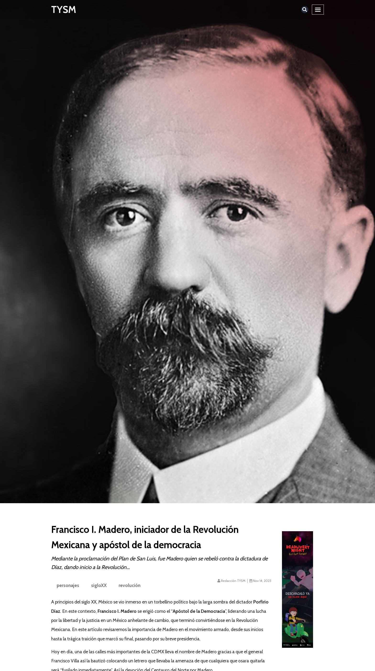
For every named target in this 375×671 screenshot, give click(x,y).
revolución (129, 585)
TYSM (63, 9)
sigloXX (99, 585)
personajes (68, 585)
